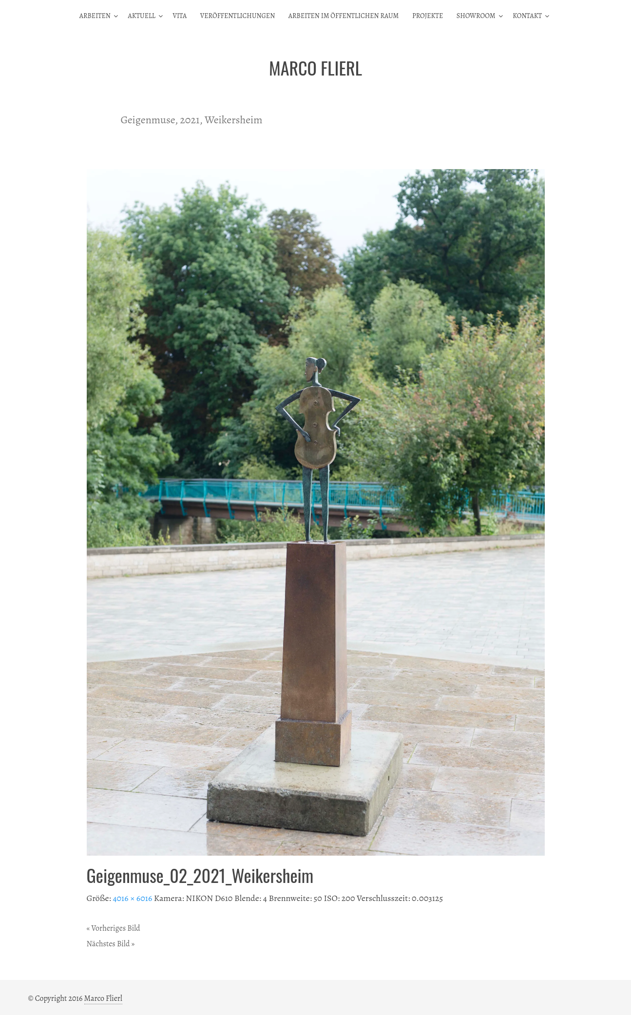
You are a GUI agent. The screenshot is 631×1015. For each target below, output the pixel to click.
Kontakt (527, 15)
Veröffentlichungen (237, 15)
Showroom (476, 15)
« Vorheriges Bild (113, 928)
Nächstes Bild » (111, 943)
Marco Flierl (103, 998)
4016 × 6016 (132, 898)
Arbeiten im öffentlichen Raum (343, 15)
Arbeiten (95, 15)
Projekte (427, 15)
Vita (179, 15)
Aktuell (141, 15)
